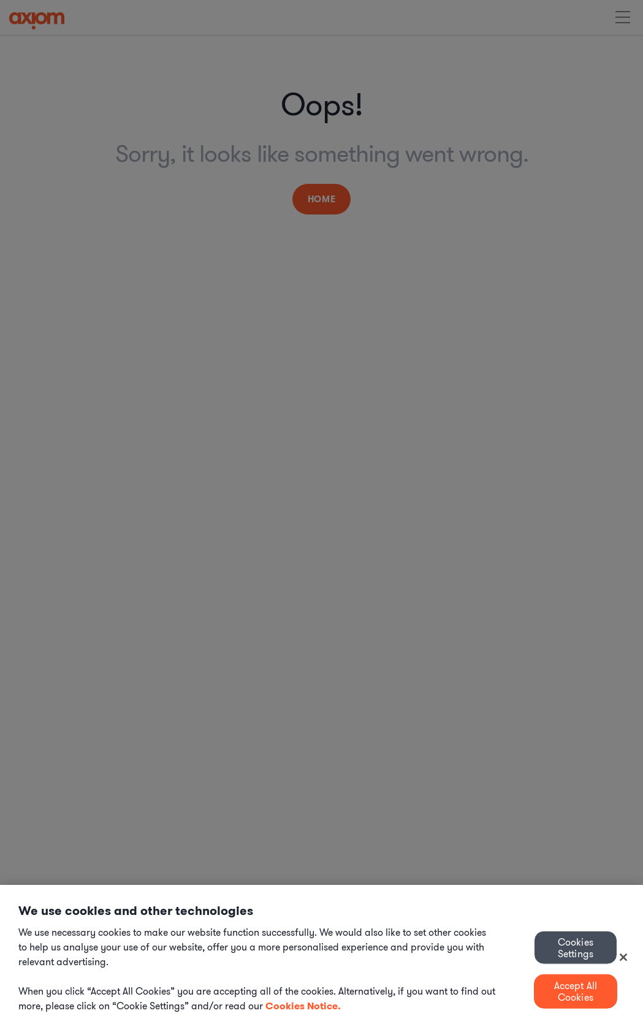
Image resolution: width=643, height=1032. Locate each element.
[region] (321, 958)
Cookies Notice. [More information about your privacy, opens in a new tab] (303, 1006)
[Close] (623, 957)
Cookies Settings (575, 947)
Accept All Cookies (576, 991)
